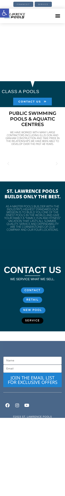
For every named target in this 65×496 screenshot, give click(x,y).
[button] (58, 16)
